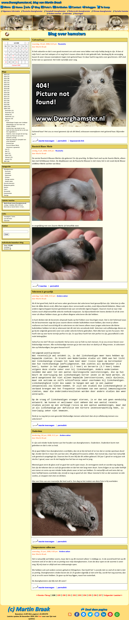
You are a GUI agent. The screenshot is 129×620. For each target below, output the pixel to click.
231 (69, 595)
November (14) (9, 112)
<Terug (47, 595)
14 (6, 56)
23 (13, 59)
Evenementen (8, 193)
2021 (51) (6, 82)
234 (84, 595)
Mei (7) (7, 151)
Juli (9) (7, 120)
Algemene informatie (11, 11)
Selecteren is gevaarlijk (13, 147)
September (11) (9, 116)
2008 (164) (7, 108)
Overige (6, 195)
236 (95, 595)
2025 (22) (6, 74)
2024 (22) (6, 76)
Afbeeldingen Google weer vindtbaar (16, 122)
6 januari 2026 (16, 65)
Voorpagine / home (9, 216)
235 (89, 595)
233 (79, 595)
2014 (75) (6, 96)
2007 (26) (6, 161)
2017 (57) (6, 90)
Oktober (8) (8, 114)
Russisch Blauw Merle (12, 145)
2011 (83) (6, 102)
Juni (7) (7, 149)
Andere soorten (55, 14)
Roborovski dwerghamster (79, 11)
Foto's (5, 189)
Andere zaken (9, 181)
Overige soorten (9, 179)
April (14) (7, 153)
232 (74, 595)
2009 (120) (7, 106)
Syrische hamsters (9, 183)
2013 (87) (6, 98)
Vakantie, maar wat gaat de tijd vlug (16, 134)
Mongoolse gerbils (9, 185)
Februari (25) (9, 157)
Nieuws (6, 187)
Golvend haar (10, 143)
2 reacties (39, 286)
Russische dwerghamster (33, 11)
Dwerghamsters (8, 169)
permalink (62, 141)
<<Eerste (40, 595)
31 (17, 62)
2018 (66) (6, 88)
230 (64, 595)
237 (100, 595)
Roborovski (8, 175)
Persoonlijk (7, 191)
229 (58, 595)
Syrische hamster (121, 11)
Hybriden (68, 14)
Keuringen (79, 14)
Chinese (7, 177)
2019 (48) (6, 86)
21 (6, 59)
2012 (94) (6, 100)
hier (40, 616)
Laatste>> (118, 595)
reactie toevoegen (43, 141)
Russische (8, 171)
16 (13, 56)
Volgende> (109, 595)
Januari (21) (8, 159)
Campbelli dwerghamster (56, 11)
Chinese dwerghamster (102, 11)
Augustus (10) (9, 118)
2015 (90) (6, 94)
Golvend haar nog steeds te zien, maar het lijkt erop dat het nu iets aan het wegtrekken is (17, 130)
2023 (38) (6, 78)
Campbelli (8, 173)
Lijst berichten (8, 218)
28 (6, 62)
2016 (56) (6, 92)
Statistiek (6, 220)
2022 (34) (6, 80)
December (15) (9, 110)
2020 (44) (6, 84)
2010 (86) (6, 104)
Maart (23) (8, 155)
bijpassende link (77, 141)
